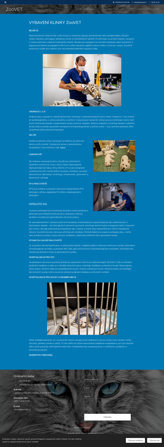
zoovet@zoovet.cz (140, 2)
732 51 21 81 (155, 2)
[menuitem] (131, 9)
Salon (62, 147)
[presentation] (101, 406)
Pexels (87, 427)
